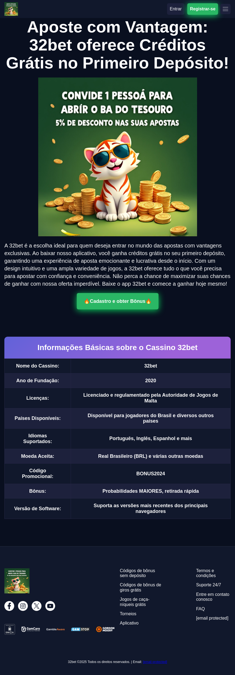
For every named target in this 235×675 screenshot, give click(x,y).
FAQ (200, 609)
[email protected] (155, 662)
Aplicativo (129, 623)
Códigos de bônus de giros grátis (140, 587)
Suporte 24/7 (208, 585)
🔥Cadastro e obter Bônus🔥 (117, 301)
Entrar (176, 9)
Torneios (128, 613)
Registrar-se (202, 9)
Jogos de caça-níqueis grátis (135, 602)
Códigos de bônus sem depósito (137, 573)
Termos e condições (206, 573)
